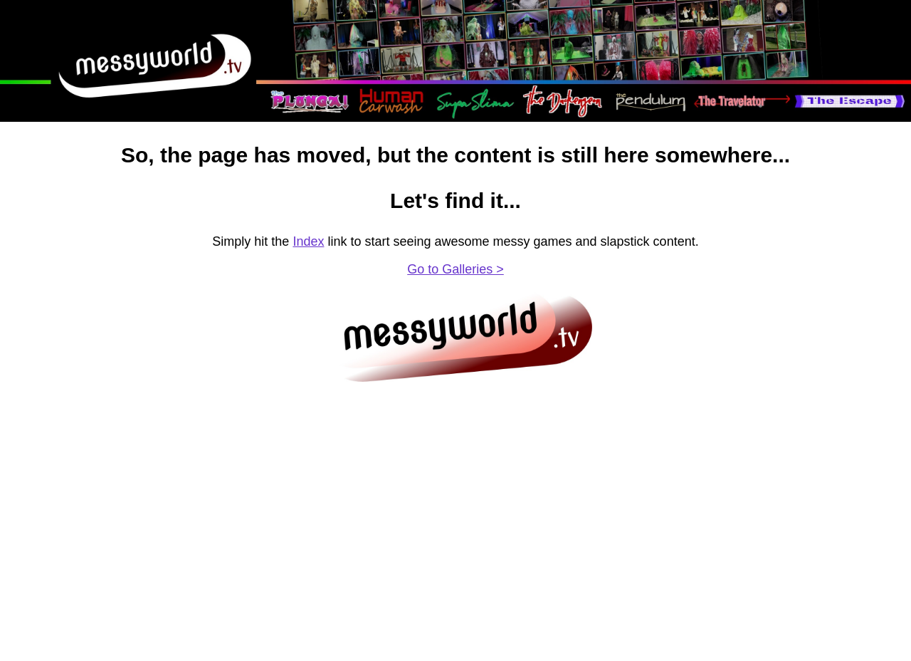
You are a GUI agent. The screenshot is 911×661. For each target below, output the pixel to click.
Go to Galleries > (455, 269)
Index (308, 241)
